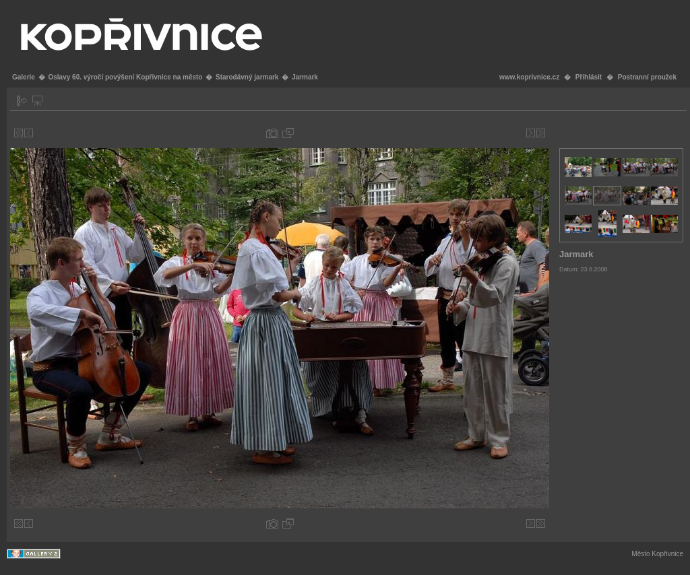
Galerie (23, 77)
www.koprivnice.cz (529, 77)
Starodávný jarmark (247, 77)
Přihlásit (588, 77)
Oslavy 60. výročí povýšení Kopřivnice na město (125, 77)
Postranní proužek (647, 77)
